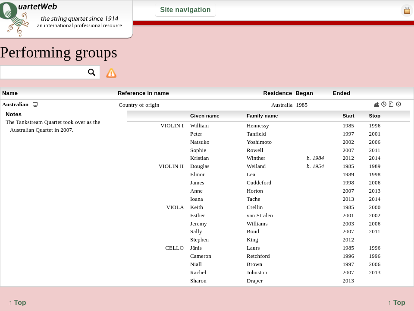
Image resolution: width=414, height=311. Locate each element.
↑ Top (396, 302)
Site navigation (185, 9)
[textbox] (46, 72)
